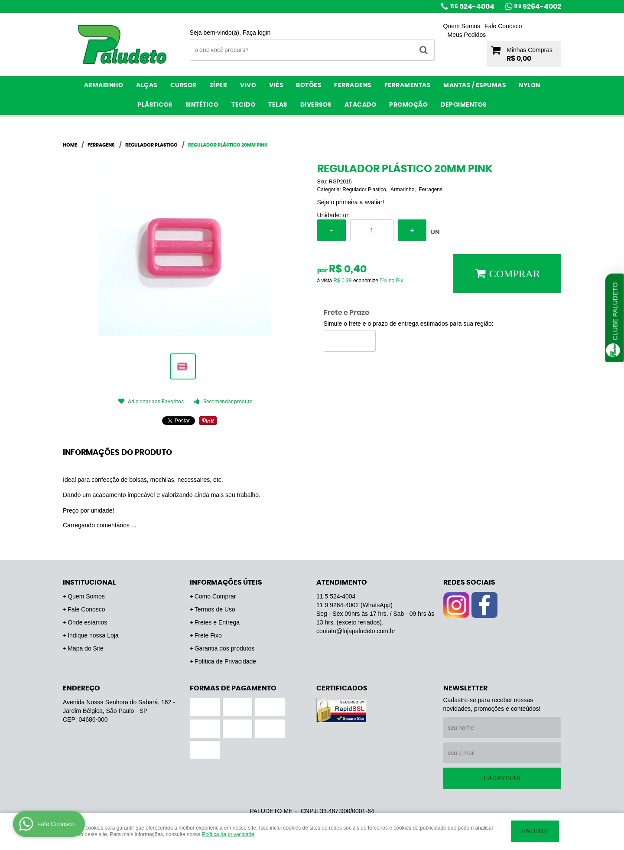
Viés (276, 85)
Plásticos (154, 105)
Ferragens (352, 85)
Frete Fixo (208, 635)
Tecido (243, 105)
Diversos (316, 105)
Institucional (89, 582)
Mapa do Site (86, 648)
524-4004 (472, 6)
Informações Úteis (226, 582)
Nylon (529, 85)
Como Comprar (215, 596)
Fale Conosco (503, 26)
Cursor (183, 85)
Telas (277, 105)
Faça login (257, 32)
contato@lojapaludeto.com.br (355, 631)
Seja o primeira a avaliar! (350, 202)
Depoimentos (464, 105)
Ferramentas (407, 85)
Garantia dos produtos (225, 648)
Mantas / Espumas (474, 85)
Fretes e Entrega (217, 622)
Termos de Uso (215, 609)
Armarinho (104, 85)
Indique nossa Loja (93, 635)
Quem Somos (462, 26)
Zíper (219, 85)
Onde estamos (87, 622)
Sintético (202, 105)
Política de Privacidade (225, 661)
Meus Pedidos (467, 34)
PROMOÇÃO (408, 105)
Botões (308, 85)
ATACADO (360, 105)
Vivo (248, 85)
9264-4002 (537, 6)
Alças (146, 85)
